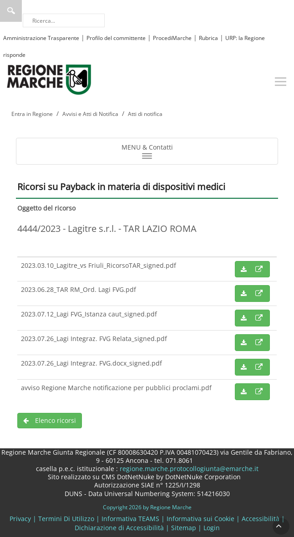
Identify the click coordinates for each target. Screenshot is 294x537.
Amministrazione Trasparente (41, 38)
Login (211, 527)
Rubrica (208, 38)
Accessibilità (260, 518)
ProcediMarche (172, 38)
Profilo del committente (116, 38)
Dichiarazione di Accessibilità (119, 527)
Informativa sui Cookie (200, 518)
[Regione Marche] (49, 79)
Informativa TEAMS (130, 518)
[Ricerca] (64, 20)
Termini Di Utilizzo (66, 518)
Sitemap (183, 527)
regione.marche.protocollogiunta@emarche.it (188, 468)
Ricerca (11, 11)
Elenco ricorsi (49, 420)
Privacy (20, 518)
